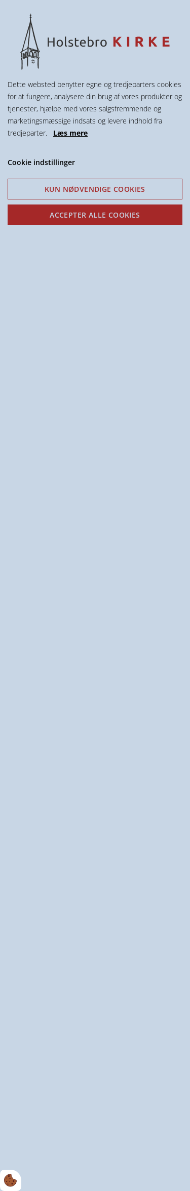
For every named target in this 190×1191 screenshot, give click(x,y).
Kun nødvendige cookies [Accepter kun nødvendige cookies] (95, 189)
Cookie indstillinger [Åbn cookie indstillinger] (41, 162)
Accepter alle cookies (95, 215)
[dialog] (95, 595)
